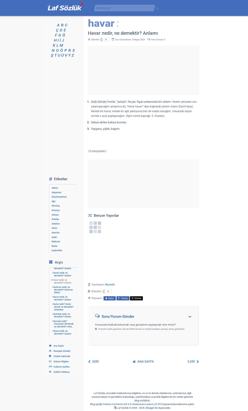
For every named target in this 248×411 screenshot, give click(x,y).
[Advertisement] (143, 70)
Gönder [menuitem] (136, 298)
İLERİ (193, 361)
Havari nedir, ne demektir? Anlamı (62, 274)
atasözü (55, 232)
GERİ (93, 361)
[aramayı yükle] (123, 8)
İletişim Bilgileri (59, 361)
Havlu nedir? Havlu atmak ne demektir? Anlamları (63, 307)
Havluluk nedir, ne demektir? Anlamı (62, 315)
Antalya (55, 219)
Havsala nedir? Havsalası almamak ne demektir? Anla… (63, 324)
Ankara (55, 214)
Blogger (150, 407)
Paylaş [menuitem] (123, 298)
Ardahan (56, 223)
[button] (144, 317)
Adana (55, 188)
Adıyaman (56, 192)
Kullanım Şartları (59, 366)
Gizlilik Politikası (59, 372)
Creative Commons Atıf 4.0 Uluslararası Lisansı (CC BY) (132, 404)
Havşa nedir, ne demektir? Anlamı (62, 332)
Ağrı (53, 201)
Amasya (56, 210)
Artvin (54, 228)
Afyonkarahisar (59, 196)
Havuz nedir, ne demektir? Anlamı (62, 298)
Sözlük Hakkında (59, 356)
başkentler (57, 250)
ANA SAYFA (143, 361)
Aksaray (56, 205)
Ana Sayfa (56, 345)
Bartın (54, 246)
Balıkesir (56, 241)
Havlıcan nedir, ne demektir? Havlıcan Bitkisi (63, 290)
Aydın (54, 237)
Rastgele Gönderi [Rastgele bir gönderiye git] (59, 351)
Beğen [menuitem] (109, 298)
